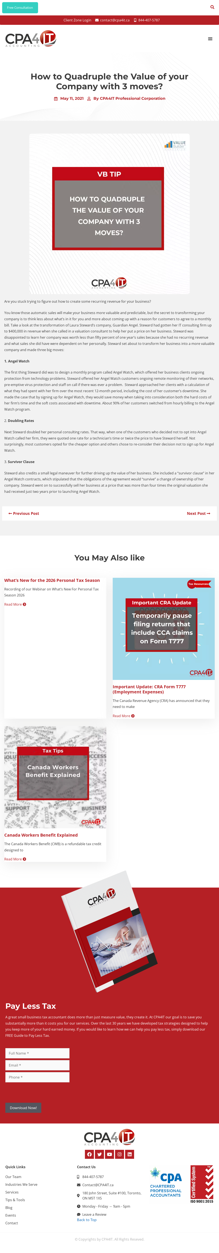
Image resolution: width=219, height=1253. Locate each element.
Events (10, 1217)
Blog (8, 1209)
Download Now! (23, 1109)
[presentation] (37, 1094)
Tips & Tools (15, 1201)
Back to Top (87, 1221)
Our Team (13, 1178)
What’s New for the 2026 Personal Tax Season (52, 582)
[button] (210, 40)
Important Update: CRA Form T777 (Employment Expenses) (149, 690)
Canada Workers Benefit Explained (41, 837)
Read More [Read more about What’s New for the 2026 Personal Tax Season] (15, 606)
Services (12, 1194)
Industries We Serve (21, 1186)
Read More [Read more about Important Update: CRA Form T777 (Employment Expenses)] (124, 717)
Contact (11, 1224)
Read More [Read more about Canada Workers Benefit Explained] (15, 861)
